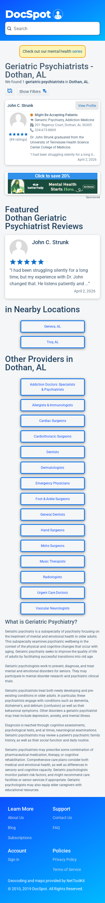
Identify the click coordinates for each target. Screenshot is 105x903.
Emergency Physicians (53, 483)
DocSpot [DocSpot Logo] (33, 13)
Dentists (52, 452)
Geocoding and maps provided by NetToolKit (46, 880)
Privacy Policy (65, 859)
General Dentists (52, 515)
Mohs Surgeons (52, 546)
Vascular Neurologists (52, 608)
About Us (16, 817)
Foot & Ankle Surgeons (53, 499)
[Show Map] (10, 91)
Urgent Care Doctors (52, 593)
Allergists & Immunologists (52, 405)
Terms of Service (67, 869)
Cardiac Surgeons (52, 421)
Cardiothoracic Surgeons (52, 436)
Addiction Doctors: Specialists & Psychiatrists (52, 387)
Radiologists (52, 577)
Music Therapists (53, 561)
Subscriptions (20, 837)
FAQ (56, 827)
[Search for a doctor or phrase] (52, 28)
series (76, 51)
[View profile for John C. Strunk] (52, 267)
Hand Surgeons (52, 530)
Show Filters (32, 91)
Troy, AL (53, 342)
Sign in (13, 859)
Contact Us (62, 817)
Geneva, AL (52, 326)
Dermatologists (52, 468)
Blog (12, 827)
